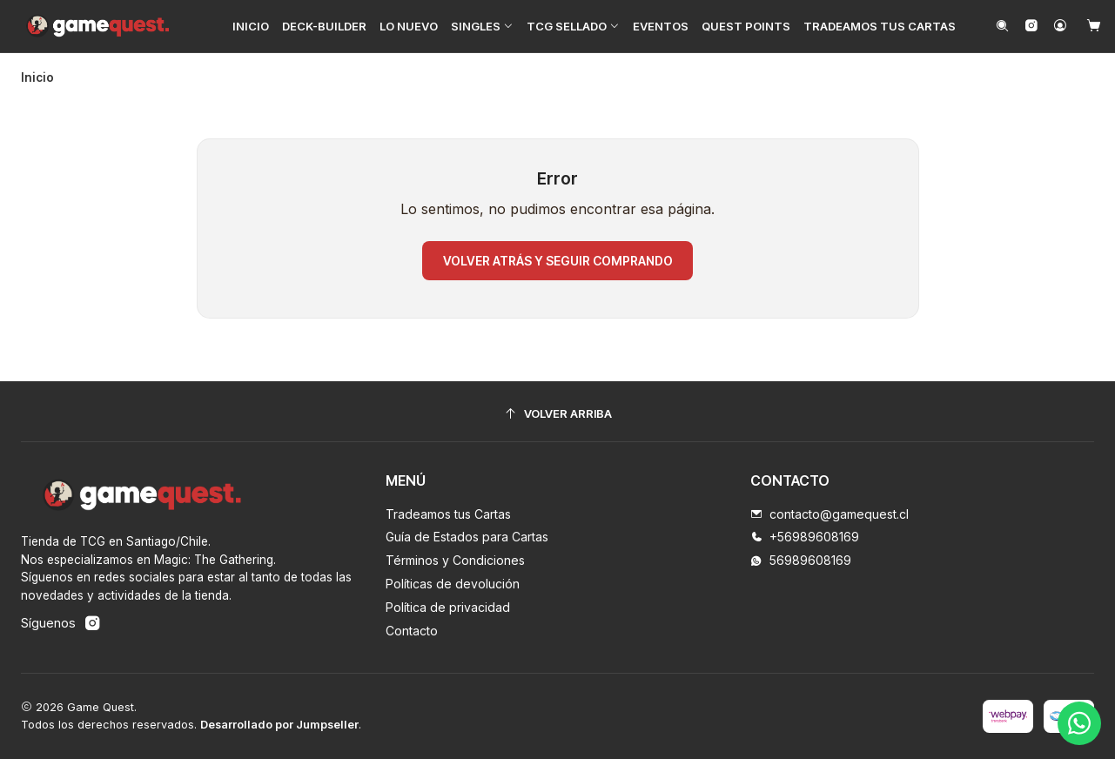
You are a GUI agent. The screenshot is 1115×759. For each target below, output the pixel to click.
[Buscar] (1002, 26)
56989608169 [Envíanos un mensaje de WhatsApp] (800, 560)
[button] (482, 26)
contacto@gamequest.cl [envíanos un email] (829, 514)
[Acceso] (1060, 26)
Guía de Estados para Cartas (467, 536)
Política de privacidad (448, 607)
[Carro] (1094, 26)
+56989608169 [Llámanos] (804, 536)
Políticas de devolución (453, 583)
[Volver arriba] (557, 414)
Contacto (412, 630)
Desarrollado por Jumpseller (279, 724)
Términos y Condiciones (455, 560)
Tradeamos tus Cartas (448, 514)
